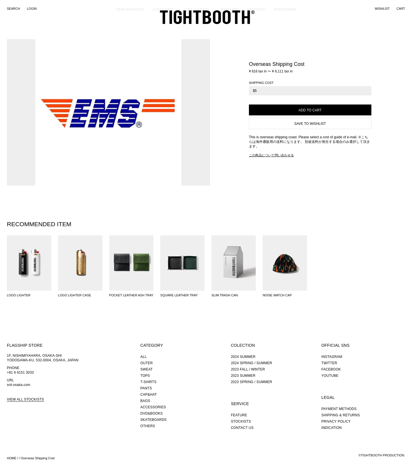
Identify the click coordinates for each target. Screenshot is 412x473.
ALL (143, 357)
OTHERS (147, 426)
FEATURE (229, 30)
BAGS (145, 401)
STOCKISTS (241, 421)
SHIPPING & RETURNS (340, 415)
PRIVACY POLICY (335, 421)
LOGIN (32, 8)
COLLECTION (197, 30)
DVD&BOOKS (151, 413)
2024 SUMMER (243, 357)
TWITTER (329, 363)
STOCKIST (256, 30)
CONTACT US (242, 428)
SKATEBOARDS (153, 420)
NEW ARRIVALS (130, 30)
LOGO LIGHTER (19, 295)
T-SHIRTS (148, 382)
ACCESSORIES (153, 407)
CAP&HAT (148, 395)
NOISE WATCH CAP (277, 295)
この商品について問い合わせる (271, 155)
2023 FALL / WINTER (248, 369)
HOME (11, 458)
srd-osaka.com (18, 385)
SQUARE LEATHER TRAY (179, 295)
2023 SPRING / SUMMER (251, 382)
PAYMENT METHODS (338, 409)
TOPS (145, 376)
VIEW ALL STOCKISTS (25, 399)
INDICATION (331, 428)
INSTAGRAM (285, 30)
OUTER (146, 363)
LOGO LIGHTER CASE (74, 295)
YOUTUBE (329, 376)
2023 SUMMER (243, 376)
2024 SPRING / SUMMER (251, 363)
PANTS (146, 388)
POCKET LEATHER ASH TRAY (131, 295)
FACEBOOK (331, 369)
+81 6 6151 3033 (20, 372)
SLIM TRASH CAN (224, 295)
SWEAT (146, 369)
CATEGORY (163, 30)
